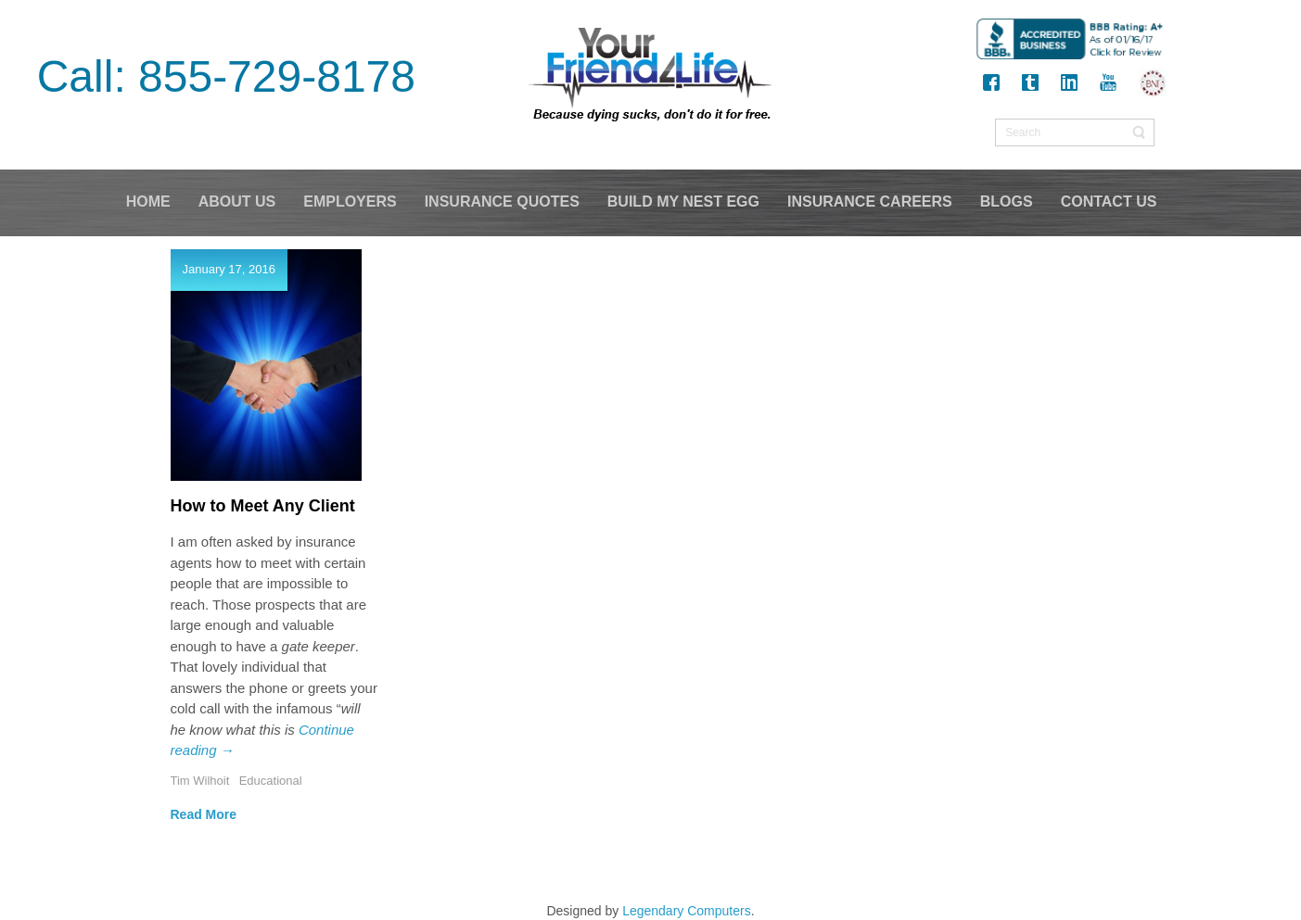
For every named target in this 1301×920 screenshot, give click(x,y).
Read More (204, 814)
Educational (270, 781)
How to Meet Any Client (263, 506)
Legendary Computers (686, 910)
